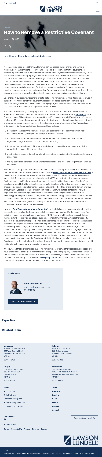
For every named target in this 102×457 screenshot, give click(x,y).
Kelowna (55, 346)
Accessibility (16, 429)
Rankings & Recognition (13, 399)
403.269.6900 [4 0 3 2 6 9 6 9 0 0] (9, 380)
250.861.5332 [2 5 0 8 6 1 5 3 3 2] (57, 360)
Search (44, 429)
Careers (55, 406)
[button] (97, 2)
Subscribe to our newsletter (22, 301)
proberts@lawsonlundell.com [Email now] (37, 287)
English (7, 3)
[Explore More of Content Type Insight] (8, 27)
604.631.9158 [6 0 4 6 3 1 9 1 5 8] (30, 290)
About (6, 387)
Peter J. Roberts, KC (33, 283)
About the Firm (9, 391)
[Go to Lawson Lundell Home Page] (51, 9)
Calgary (7, 366)
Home (6, 56)
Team (54, 387)
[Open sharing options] (9, 46)
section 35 (81, 114)
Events (55, 402)
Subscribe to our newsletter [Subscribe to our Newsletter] (85, 418)
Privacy (27, 429)
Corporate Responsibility (13, 406)
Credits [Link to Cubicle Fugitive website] (6, 450)
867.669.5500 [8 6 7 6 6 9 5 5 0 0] (57, 380)
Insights (13, 56)
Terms (6, 429)
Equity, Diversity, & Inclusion (14, 402)
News (54, 398)
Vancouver (8, 346)
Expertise (56, 391)
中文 (15, 3)
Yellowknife (57, 366)
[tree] (51, 325)
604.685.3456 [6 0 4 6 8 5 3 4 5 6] (9, 360)
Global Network (10, 395)
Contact (55, 410)
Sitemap (35, 429)
